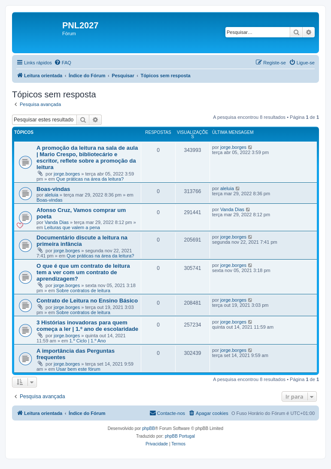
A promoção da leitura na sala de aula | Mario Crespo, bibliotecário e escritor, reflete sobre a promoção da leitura (87, 157)
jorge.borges (67, 173)
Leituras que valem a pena (72, 227)
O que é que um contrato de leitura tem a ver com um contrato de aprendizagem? (83, 272)
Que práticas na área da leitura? (90, 179)
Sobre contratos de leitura (83, 290)
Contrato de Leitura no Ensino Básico (87, 300)
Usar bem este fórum (78, 369)
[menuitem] (62, 62)
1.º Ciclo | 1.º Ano (87, 340)
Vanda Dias (57, 222)
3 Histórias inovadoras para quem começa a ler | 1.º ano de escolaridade (87, 325)
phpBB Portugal (180, 436)
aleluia (51, 194)
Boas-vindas (53, 189)
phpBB (148, 428)
